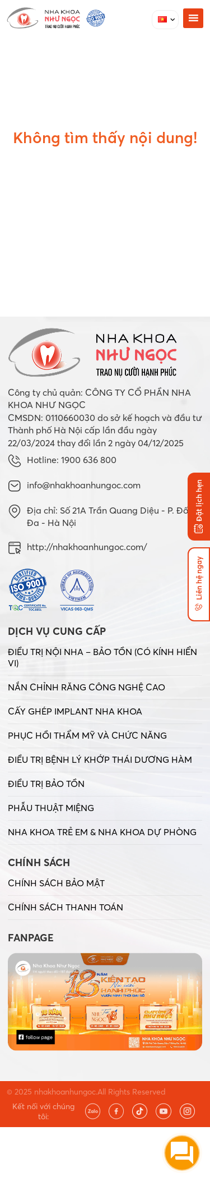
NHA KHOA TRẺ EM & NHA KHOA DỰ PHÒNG (102, 831)
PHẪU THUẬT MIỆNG (51, 807)
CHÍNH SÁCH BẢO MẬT (56, 883)
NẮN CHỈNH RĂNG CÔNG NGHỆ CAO (86, 687)
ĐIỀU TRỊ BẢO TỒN (46, 783)
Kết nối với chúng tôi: (43, 1111)
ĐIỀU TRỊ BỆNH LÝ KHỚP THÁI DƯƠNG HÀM (100, 759)
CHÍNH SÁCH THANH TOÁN (65, 907)
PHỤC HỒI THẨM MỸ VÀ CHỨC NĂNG (87, 735)
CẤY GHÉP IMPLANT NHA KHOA (75, 711)
